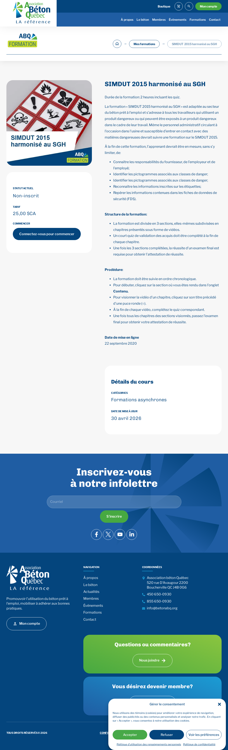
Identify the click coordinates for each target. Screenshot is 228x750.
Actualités (91, 592)
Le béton (143, 19)
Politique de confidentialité (199, 744)
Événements (177, 19)
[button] (219, 704)
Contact (215, 19)
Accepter (130, 735)
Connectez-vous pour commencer (46, 234)
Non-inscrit (26, 196)
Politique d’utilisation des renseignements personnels (149, 744)
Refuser (167, 735)
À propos (127, 19)
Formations (198, 19)
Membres (159, 19)
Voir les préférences (203, 735)
